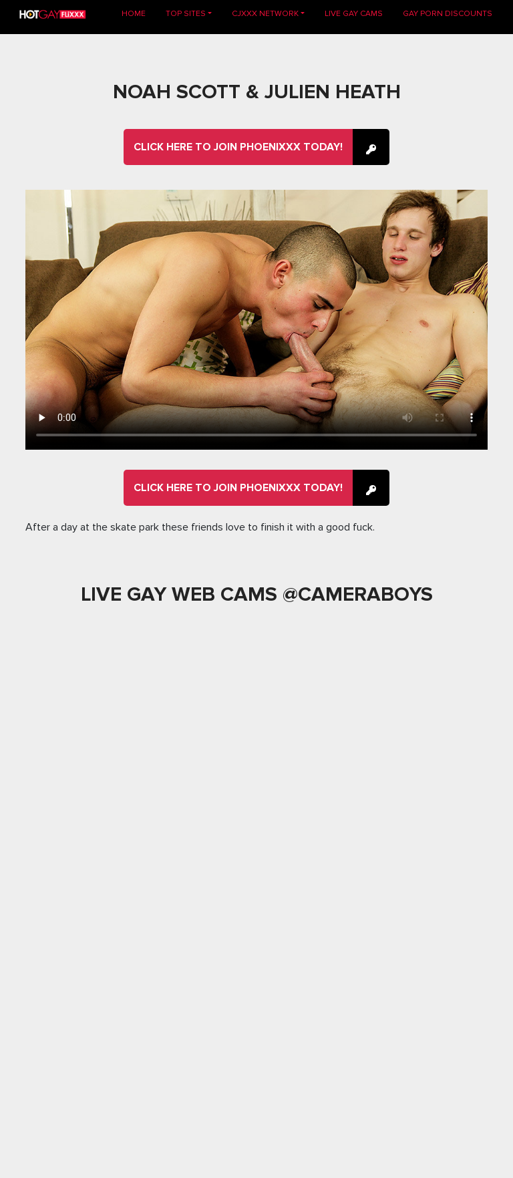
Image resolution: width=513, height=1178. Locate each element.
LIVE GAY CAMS (354, 14)
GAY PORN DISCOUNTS (447, 14)
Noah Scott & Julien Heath (257, 92)
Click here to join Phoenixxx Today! (238, 147)
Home (139, 13)
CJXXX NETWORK (265, 14)
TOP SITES (186, 14)
